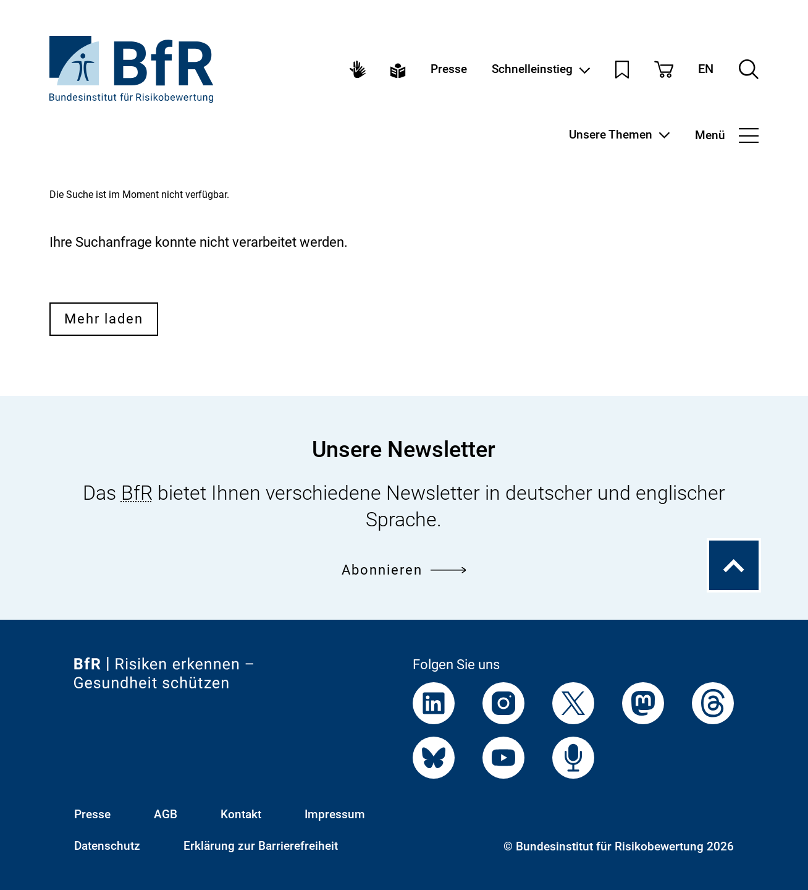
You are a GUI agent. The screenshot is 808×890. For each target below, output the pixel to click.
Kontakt (241, 814)
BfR (137, 493)
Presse (449, 69)
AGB (165, 814)
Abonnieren (404, 570)
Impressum (335, 814)
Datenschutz (107, 846)
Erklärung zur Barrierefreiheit (260, 846)
